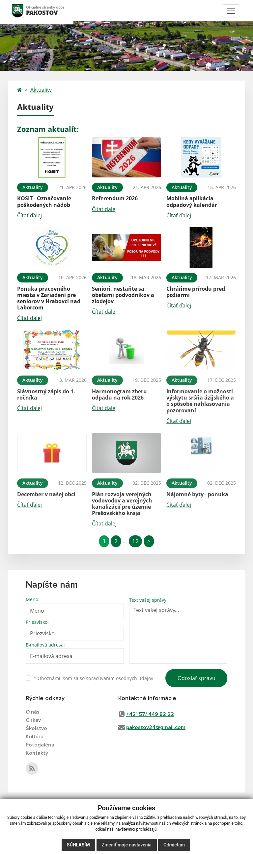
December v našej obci (46, 494)
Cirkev (33, 720)
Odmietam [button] (174, 844)
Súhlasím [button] (78, 844)
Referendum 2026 (115, 198)
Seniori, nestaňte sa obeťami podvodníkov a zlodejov (123, 295)
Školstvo (36, 728)
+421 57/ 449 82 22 (150, 714)
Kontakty (37, 753)
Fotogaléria (40, 744)
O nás (33, 712)
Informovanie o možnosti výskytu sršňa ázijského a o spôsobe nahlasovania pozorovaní (200, 401)
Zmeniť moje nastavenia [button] (127, 844)
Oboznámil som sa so (93, 678)
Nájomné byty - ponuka (197, 494)
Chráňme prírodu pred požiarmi (195, 292)
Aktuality (41, 89)
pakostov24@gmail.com (155, 727)
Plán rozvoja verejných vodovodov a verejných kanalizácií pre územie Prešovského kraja (122, 504)
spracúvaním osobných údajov (119, 678)
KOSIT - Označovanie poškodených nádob (44, 201)
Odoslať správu (196, 678)
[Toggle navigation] (231, 10)
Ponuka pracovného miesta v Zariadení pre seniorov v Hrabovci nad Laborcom (48, 298)
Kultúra (34, 736)
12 (135, 541)
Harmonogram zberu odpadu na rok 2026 (119, 394)
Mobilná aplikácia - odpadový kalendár (191, 201)
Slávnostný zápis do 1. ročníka (46, 394)
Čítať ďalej (29, 215)
